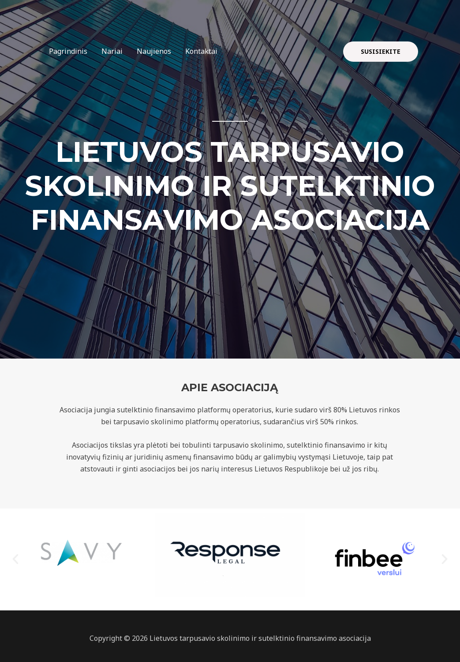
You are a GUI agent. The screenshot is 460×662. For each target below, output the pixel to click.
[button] (15, 559)
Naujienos (154, 51)
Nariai (112, 51)
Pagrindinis (68, 51)
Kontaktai (201, 51)
